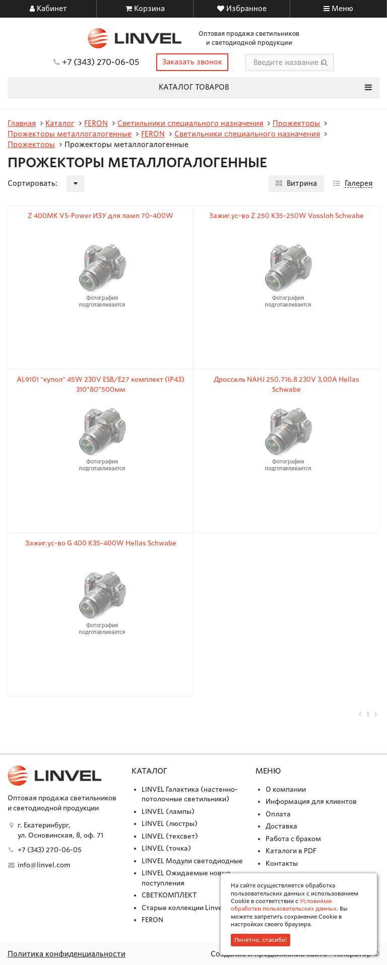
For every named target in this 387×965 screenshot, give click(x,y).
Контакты (282, 863)
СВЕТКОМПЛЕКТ (169, 895)
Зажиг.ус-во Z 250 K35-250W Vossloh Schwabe (286, 216)
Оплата (278, 814)
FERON (152, 920)
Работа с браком (293, 839)
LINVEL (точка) (166, 848)
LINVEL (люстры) (170, 824)
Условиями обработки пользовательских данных (284, 905)
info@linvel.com (44, 865)
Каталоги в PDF (291, 851)
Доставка (281, 826)
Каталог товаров (265, 87)
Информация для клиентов (311, 801)
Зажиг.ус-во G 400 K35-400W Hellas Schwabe (100, 543)
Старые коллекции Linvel (183, 908)
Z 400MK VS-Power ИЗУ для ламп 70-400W (100, 216)
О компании (286, 789)
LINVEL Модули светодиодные (192, 861)
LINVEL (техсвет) (170, 836)
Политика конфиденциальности (66, 954)
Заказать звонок (192, 62)
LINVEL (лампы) (168, 811)
